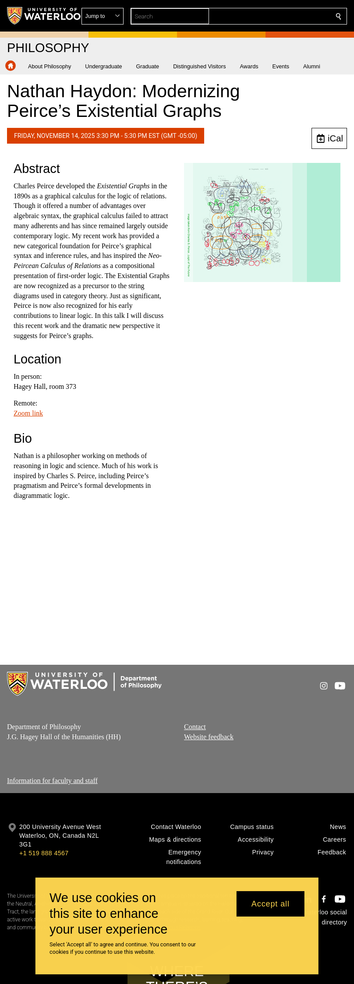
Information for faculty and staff (52, 780)
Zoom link (28, 413)
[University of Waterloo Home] (44, 16)
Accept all (270, 903)
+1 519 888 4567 (43, 853)
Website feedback (209, 736)
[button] (275, 16)
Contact (195, 726)
